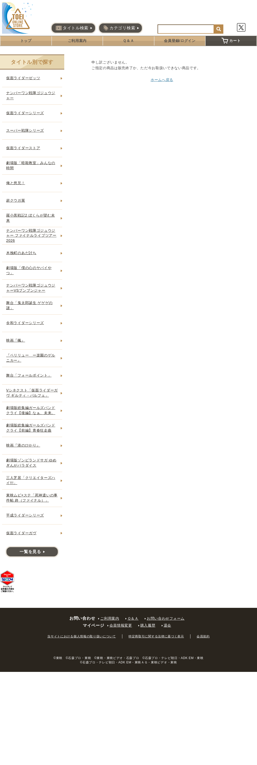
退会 (167, 625)
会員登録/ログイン (179, 41)
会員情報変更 (120, 625)
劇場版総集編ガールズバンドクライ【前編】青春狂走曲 (30, 427)
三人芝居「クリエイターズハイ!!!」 (30, 480)
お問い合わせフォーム (166, 618)
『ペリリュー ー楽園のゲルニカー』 (30, 357)
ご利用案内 (77, 41)
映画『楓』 (15, 340)
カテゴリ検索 (119, 28)
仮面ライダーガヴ (21, 533)
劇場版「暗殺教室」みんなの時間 (30, 165)
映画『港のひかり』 (23, 445)
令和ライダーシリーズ (25, 323)
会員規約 (203, 636)
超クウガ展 (15, 200)
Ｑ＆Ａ (128, 41)
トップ (26, 41)
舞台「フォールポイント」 (28, 375)
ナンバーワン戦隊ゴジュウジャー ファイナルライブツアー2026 (31, 235)
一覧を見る (30, 551)
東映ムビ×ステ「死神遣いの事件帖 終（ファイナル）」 (32, 497)
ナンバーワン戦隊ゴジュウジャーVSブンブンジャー (30, 287)
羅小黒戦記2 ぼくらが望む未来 (30, 218)
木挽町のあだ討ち (21, 253)
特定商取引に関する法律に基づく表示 (156, 636)
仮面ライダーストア (23, 148)
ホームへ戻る (162, 80)
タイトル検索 (72, 28)
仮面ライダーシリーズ (25, 113)
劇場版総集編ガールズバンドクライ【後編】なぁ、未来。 (30, 410)
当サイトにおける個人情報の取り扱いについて (81, 636)
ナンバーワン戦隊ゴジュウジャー (30, 95)
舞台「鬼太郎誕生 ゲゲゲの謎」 (29, 305)
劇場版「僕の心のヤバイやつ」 (28, 270)
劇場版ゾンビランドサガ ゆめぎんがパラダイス (31, 462)
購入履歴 (147, 625)
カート (231, 41)
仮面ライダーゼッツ (23, 78)
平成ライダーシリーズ (25, 515)
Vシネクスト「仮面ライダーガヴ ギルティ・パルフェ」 (32, 392)
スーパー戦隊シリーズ (25, 130)
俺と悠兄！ (15, 183)
